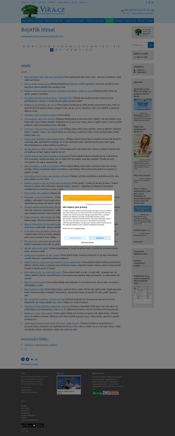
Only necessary (75, 238)
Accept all (99, 238)
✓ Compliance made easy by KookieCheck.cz (98, 204)
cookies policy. (80, 228)
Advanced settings (87, 242)
